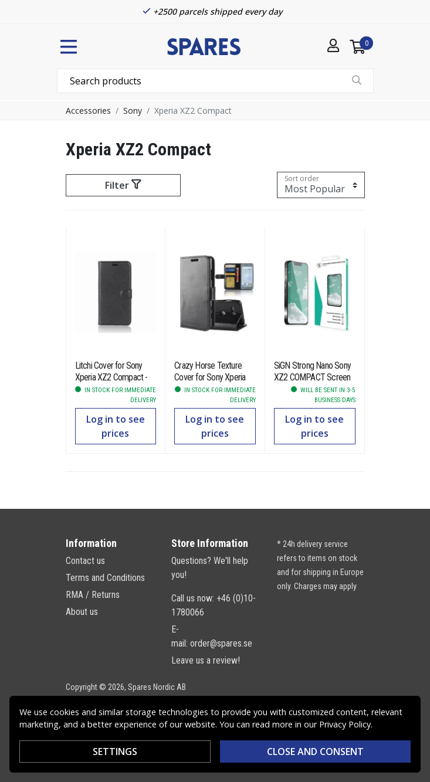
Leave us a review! (205, 660)
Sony (132, 110)
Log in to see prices (115, 426)
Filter (123, 185)
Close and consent (315, 751)
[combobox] (215, 81)
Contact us (85, 560)
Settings (115, 751)
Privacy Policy (345, 724)
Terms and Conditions (105, 577)
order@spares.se (221, 643)
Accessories (88, 110)
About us (82, 611)
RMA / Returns (93, 594)
